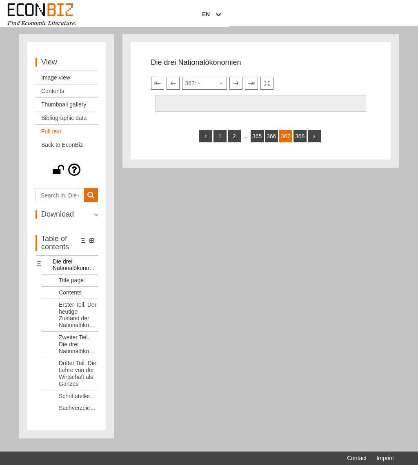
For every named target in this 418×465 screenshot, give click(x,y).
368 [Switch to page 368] (300, 140)
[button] (67, 174)
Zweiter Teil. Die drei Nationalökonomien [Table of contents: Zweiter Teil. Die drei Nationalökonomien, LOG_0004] (78, 349)
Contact (357, 458)
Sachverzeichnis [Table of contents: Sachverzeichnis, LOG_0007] (78, 413)
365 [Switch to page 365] (257, 140)
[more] (314, 141)
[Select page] (204, 88)
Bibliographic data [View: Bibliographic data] (64, 123)
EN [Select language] (388, 15)
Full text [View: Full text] (51, 136)
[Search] (91, 200)
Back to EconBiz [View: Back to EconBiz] (62, 149)
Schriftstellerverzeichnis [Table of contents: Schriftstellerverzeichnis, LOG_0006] (78, 400)
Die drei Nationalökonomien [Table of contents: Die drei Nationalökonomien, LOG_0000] (75, 269)
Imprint (385, 458)
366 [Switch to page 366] (271, 140)
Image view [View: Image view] (55, 82)
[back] (205, 141)
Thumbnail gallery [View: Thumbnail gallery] (64, 109)
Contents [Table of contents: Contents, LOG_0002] (70, 297)
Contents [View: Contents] (52, 96)
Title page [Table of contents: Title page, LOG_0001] (71, 285)
